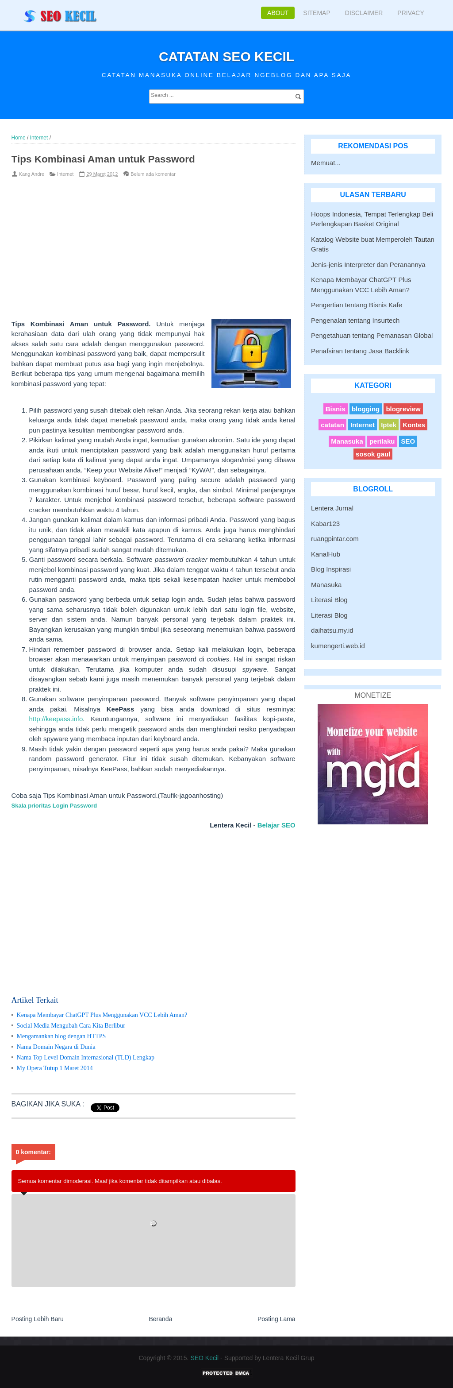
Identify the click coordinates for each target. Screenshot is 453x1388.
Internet (65, 174)
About (277, 12)
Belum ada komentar (153, 174)
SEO (408, 441)
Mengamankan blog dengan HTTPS (61, 1036)
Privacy (410, 12)
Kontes (414, 425)
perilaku (382, 441)
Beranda (160, 1318)
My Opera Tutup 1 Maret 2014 (55, 1068)
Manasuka (347, 441)
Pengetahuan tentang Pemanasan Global (372, 335)
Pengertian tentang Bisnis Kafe (356, 305)
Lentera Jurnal (332, 508)
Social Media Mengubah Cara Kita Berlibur (71, 1025)
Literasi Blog (329, 599)
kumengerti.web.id (338, 646)
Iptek (388, 425)
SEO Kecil (204, 1357)
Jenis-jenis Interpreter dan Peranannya (368, 264)
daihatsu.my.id (332, 630)
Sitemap (316, 12)
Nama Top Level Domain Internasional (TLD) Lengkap (85, 1057)
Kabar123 (325, 523)
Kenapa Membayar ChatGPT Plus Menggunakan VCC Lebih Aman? (102, 1015)
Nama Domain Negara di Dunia (56, 1047)
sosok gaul (373, 454)
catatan (332, 425)
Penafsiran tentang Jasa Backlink (360, 351)
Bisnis (336, 409)
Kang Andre (32, 174)
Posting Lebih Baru (38, 1318)
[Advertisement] (139, 248)
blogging (366, 409)
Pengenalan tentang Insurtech (355, 320)
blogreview (403, 409)
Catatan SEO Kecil (226, 56)
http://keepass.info (56, 719)
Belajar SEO (276, 825)
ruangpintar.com (335, 538)
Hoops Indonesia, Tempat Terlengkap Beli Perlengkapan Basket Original (372, 219)
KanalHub (325, 554)
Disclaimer (364, 12)
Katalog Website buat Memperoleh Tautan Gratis (372, 244)
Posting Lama (276, 1318)
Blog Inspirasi (331, 569)
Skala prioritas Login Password (54, 805)
